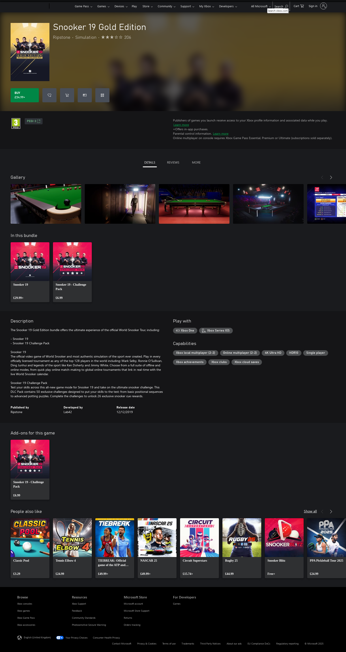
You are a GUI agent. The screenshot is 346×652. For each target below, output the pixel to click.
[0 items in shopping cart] (299, 5)
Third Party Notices (210, 643)
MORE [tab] (196, 162)
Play (134, 6)
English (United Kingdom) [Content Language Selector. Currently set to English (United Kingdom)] (37, 637)
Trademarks (188, 643)
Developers (226, 6)
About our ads (234, 643)
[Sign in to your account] (317, 6)
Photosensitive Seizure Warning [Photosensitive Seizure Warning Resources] (89, 624)
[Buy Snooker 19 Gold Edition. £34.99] (25, 95)
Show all (310, 511)
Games (101, 6)
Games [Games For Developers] (177, 603)
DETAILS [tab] (149, 162)
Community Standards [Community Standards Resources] (84, 617)
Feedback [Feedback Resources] (77, 610)
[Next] (331, 177)
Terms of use (169, 643)
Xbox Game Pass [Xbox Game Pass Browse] (26, 617)
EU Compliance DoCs (259, 643)
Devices (119, 6)
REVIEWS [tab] (173, 162)
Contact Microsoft (121, 643)
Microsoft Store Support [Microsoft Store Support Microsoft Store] (136, 610)
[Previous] (322, 177)
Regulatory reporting (287, 643)
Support (186, 6)
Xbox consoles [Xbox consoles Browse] (24, 603)
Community (165, 6)
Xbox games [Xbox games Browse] (23, 610)
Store (146, 6)
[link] (30, 272)
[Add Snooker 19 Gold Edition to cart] (67, 95)
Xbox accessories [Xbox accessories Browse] (26, 624)
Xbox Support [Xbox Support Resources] (79, 603)
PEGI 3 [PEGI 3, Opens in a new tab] (33, 121)
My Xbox (205, 6)
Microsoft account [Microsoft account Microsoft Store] (133, 603)
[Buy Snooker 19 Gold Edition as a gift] (85, 95)
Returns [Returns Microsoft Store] (128, 617)
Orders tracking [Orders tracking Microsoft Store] (132, 624)
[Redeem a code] (102, 95)
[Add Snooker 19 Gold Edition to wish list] (49, 95)
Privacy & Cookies (146, 643)
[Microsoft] (32, 6)
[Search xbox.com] (281, 6)
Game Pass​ (82, 6)
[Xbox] (61, 6)
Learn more (181, 125)
